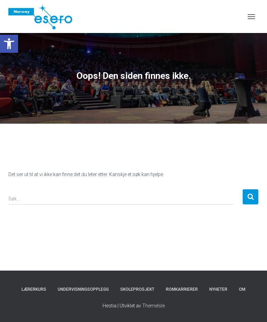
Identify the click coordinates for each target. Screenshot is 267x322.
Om (242, 289)
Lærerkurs (34, 289)
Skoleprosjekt (137, 289)
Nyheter (218, 289)
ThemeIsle (153, 305)
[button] (9, 44)
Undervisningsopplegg (83, 289)
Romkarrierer (182, 289)
